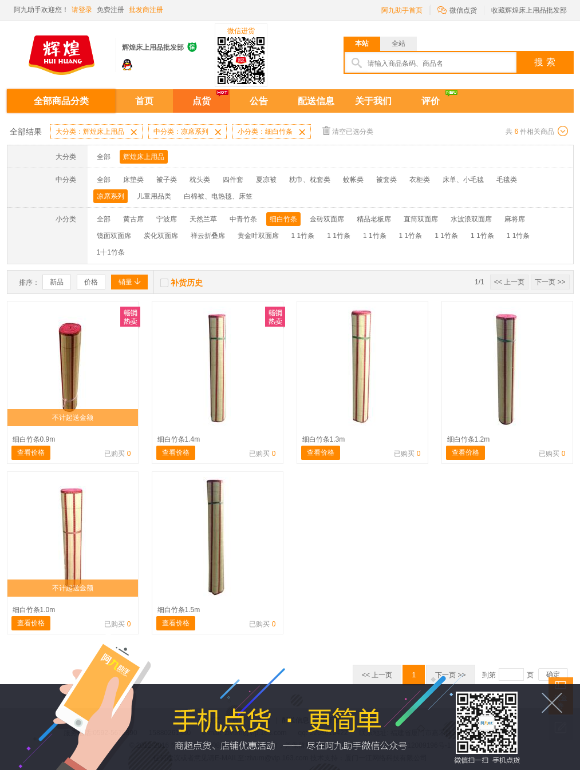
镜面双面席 (114, 236)
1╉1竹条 (111, 252)
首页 (144, 101)
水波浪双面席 (471, 219)
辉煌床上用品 (143, 157)
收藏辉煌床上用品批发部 (529, 10)
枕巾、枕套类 (309, 180)
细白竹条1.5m (178, 610)
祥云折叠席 (208, 236)
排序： (29, 283)
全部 (104, 157)
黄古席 (133, 219)
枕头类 (200, 180)
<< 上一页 (509, 282)
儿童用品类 (154, 196)
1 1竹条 (303, 236)
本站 (362, 43)
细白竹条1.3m (323, 439)
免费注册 (110, 10)
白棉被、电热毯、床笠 (218, 196)
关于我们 (373, 101)
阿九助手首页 (402, 10)
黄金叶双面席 (258, 236)
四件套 (233, 180)
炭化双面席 (161, 236)
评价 (430, 101)
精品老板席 (374, 219)
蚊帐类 (353, 180)
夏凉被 (266, 180)
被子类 (166, 180)
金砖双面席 (327, 219)
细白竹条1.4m (178, 439)
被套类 (386, 180)
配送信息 (316, 101)
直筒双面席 (421, 219)
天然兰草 (203, 219)
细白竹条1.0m (34, 610)
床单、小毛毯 (463, 180)
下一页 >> (550, 282)
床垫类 (133, 180)
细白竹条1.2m (468, 439)
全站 (398, 43)
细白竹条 (283, 219)
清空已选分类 (347, 131)
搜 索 (544, 62)
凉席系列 (110, 196)
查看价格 (31, 452)
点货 (201, 101)
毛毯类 (506, 180)
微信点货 (457, 9)
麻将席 (514, 219)
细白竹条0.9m (34, 439)
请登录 (82, 10)
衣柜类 (419, 180)
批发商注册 (146, 10)
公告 (259, 101)
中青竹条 (243, 219)
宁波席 (166, 219)
